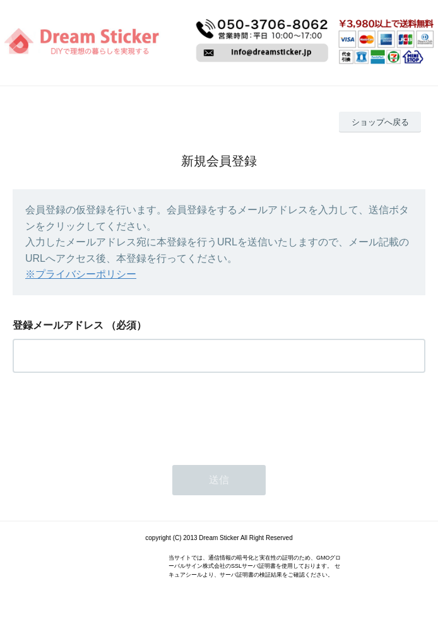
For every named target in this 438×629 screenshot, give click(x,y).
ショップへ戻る (380, 122)
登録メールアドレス (58, 325)
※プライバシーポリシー (80, 274)
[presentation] (108, 415)
